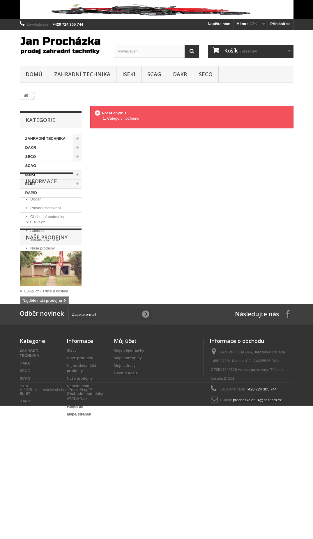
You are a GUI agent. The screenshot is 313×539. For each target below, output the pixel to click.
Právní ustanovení (45, 239)
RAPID (31, 193)
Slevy (72, 438)
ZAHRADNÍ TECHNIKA (82, 74)
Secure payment (43, 271)
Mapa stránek (79, 502)
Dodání (36, 230)
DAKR (180, 74)
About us (37, 262)
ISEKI (128, 74)
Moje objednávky (129, 438)
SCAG (154, 74)
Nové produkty (80, 446)
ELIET (30, 184)
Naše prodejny (42, 280)
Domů (34, 74)
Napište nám (219, 24)
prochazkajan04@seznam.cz (257, 488)
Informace (41, 215)
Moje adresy (125, 453)
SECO (206, 74)
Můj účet (125, 428)
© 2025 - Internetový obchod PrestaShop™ (56, 523)
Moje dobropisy (128, 446)
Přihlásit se (280, 24)
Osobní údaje (126, 461)
